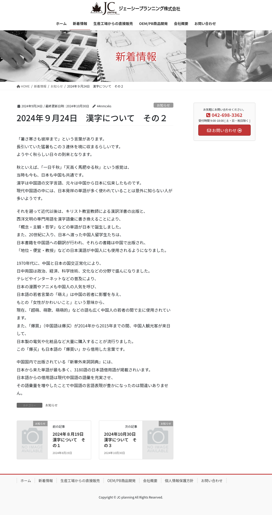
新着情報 (46, 480)
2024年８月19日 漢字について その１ (70, 440)
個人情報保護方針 (179, 480)
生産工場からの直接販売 (80, 480)
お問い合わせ (212, 480)
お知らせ (163, 105)
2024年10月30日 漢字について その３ (122, 440)
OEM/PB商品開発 (121, 480)
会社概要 (150, 480)
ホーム (26, 480)
